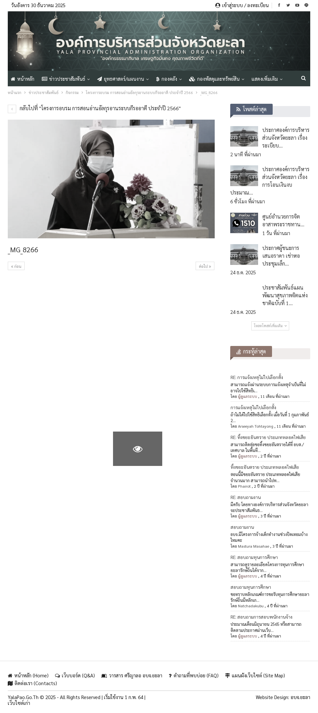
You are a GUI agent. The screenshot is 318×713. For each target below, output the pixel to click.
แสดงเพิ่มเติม (265, 79)
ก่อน (16, 266)
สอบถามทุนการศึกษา (251, 587)
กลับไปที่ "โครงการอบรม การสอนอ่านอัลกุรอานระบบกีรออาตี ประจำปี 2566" (94, 108)
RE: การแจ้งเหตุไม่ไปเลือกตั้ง (257, 377)
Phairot (244, 486)
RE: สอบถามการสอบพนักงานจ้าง (261, 617)
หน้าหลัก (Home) (28, 675)
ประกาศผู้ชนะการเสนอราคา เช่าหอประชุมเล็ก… (281, 255)
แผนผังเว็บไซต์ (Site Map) (255, 675)
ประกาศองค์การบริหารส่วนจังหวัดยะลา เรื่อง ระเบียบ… (286, 137)
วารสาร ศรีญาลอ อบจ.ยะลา (131, 675)
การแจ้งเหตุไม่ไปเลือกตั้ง (253, 407)
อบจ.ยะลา (300, 697)
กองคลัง (166, 79)
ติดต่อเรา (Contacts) (32, 683)
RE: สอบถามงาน (246, 497)
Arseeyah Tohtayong (255, 426)
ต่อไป (205, 266)
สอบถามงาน (242, 527)
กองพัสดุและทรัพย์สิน (214, 79)
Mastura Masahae (253, 546)
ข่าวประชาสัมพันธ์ (63, 79)
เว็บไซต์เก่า (19, 703)
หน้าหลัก (22, 79)
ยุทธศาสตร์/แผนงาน (120, 79)
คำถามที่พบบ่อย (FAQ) (194, 675)
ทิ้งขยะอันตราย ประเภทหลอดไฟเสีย (265, 467)
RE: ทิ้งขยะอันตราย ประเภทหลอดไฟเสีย (268, 437)
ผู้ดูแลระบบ (247, 396)
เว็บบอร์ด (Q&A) (75, 675)
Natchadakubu (251, 605)
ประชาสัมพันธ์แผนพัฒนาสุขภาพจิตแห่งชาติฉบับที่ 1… (285, 295)
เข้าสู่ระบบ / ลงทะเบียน (242, 5)
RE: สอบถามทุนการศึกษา (254, 557)
